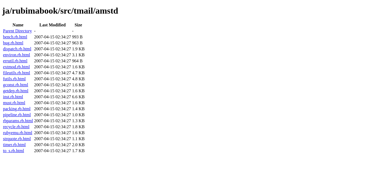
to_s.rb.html (13, 150)
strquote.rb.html (17, 138)
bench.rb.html (15, 37)
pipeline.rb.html (17, 114)
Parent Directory (17, 31)
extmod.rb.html (16, 67)
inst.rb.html (13, 96)
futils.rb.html (14, 78)
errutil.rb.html (15, 61)
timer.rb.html (14, 144)
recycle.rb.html (16, 126)
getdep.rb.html (15, 90)
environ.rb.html (16, 55)
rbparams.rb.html (18, 120)
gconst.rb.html (15, 84)
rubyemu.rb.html (17, 132)
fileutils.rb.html (16, 73)
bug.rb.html (13, 43)
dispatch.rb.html (17, 49)
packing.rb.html (16, 108)
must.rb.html (14, 102)
